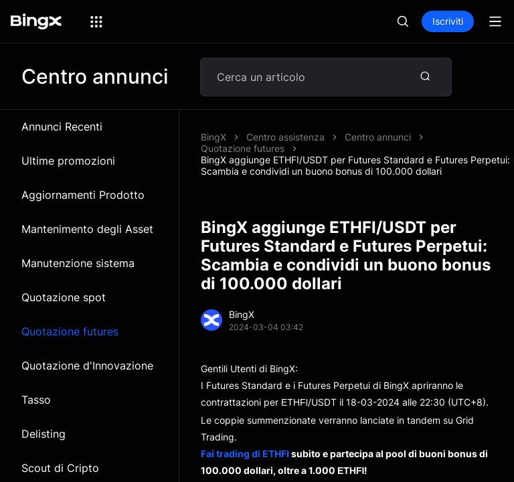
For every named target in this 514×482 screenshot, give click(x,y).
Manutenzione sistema (78, 263)
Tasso (36, 399)
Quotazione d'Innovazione (87, 365)
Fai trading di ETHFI (245, 453)
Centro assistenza (285, 137)
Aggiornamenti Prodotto (83, 195)
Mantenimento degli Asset (87, 229)
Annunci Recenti (61, 126)
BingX (213, 137)
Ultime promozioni (68, 160)
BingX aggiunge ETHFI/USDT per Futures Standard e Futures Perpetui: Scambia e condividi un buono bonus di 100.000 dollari (355, 165)
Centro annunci (378, 137)
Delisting (43, 433)
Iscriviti (447, 21)
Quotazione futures (69, 331)
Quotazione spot (63, 297)
